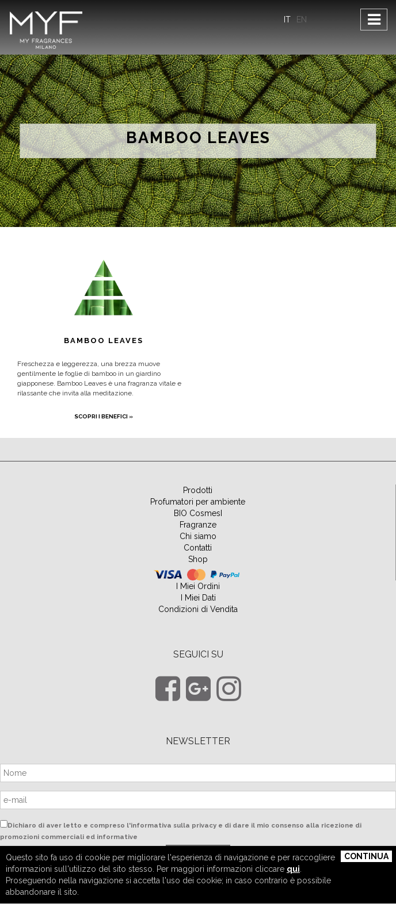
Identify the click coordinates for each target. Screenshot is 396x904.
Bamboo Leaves (198, 138)
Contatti (198, 547)
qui (293, 869)
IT (287, 19)
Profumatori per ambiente (197, 501)
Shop (198, 559)
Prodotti (197, 490)
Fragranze (198, 524)
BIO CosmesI (198, 513)
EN (301, 19)
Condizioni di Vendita (198, 609)
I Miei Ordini (198, 586)
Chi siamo (198, 536)
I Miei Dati (198, 597)
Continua (366, 856)
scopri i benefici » (103, 416)
